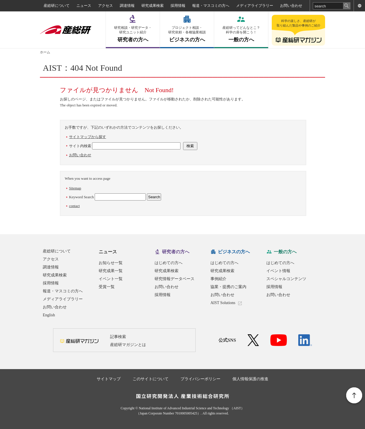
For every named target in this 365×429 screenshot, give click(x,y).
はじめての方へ (168, 263)
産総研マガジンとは (128, 345)
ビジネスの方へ (187, 34)
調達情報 (127, 5)
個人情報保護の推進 (250, 379)
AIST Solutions (222, 303)
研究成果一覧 (111, 271)
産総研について (57, 5)
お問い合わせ (291, 5)
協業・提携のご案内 (228, 287)
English (49, 315)
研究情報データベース (174, 279)
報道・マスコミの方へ (210, 5)
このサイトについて (151, 379)
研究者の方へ (133, 34)
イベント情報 (278, 271)
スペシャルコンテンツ (286, 279)
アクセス (105, 5)
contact (74, 206)
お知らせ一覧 (111, 263)
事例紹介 (218, 279)
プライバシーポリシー (200, 379)
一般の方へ (241, 34)
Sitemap (75, 188)
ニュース (83, 5)
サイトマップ (109, 379)
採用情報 (178, 5)
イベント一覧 (111, 279)
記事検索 (118, 337)
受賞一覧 (107, 287)
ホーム (45, 52)
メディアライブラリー (254, 5)
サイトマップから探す (87, 137)
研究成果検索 (152, 5)
